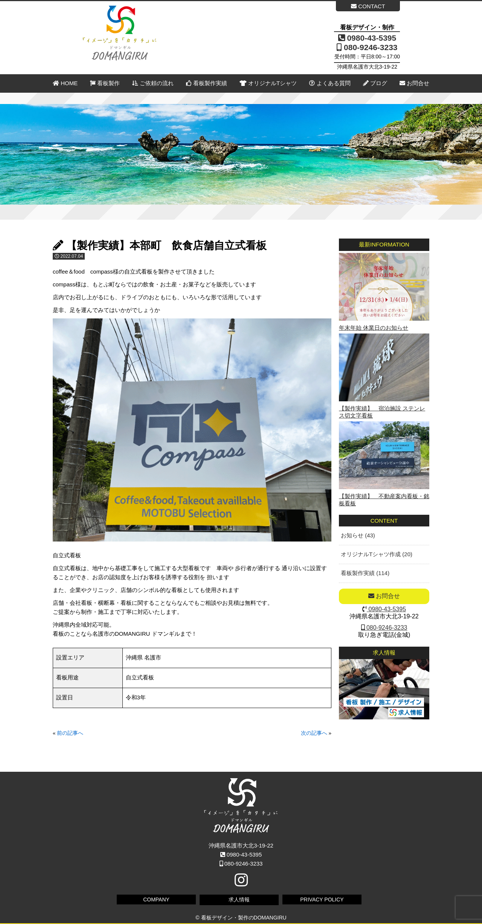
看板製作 (105, 83)
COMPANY (156, 899)
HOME (65, 83)
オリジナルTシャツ (268, 83)
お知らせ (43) (358, 535)
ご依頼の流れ (152, 83)
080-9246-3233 (367, 47)
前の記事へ (70, 733)
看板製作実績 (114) (365, 573)
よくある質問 (329, 83)
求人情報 (239, 899)
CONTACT (368, 6)
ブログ (375, 83)
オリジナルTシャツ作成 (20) (376, 554)
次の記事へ (314, 733)
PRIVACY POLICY (321, 899)
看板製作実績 (206, 83)
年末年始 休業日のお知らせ (373, 327)
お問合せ (414, 83)
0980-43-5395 (367, 38)
